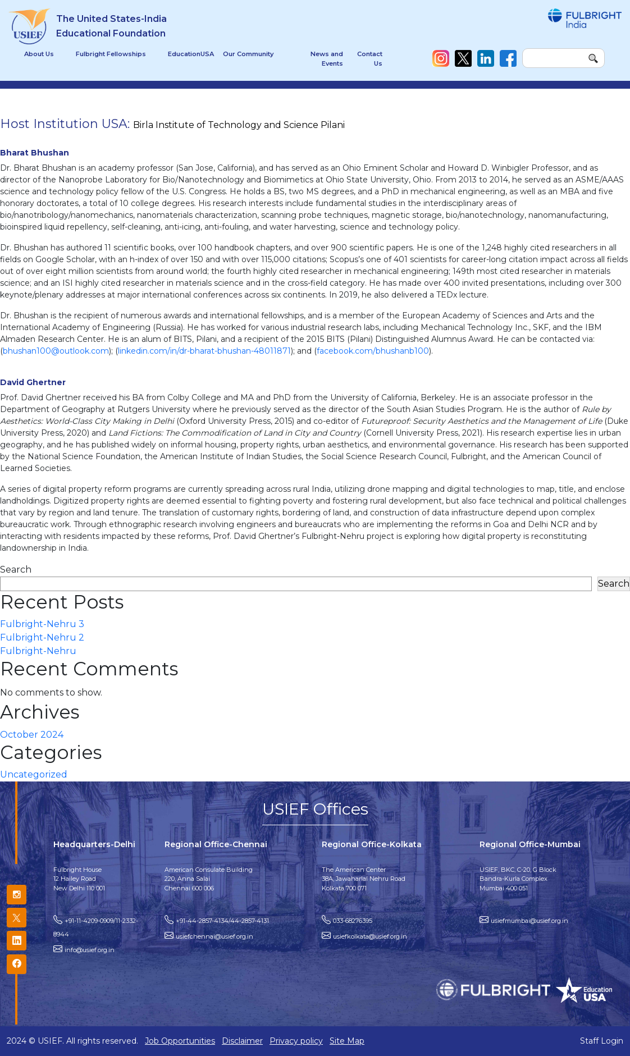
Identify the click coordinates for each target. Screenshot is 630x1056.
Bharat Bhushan (34, 153)
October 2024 (31, 734)
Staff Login (601, 1041)
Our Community (248, 54)
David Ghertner (33, 382)
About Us (39, 54)
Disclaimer (242, 1041)
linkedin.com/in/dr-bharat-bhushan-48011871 (204, 351)
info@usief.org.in (90, 950)
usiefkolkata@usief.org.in (370, 936)
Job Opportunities (180, 1041)
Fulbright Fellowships (111, 54)
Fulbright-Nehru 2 (42, 637)
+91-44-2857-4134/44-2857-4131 (222, 921)
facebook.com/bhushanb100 (373, 351)
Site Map (347, 1041)
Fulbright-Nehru (38, 651)
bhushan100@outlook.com (56, 351)
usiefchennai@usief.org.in (214, 936)
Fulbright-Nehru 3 (42, 624)
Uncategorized (33, 774)
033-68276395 (352, 921)
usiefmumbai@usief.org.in (529, 921)
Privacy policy (296, 1041)
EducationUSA (191, 54)
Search (15, 569)
